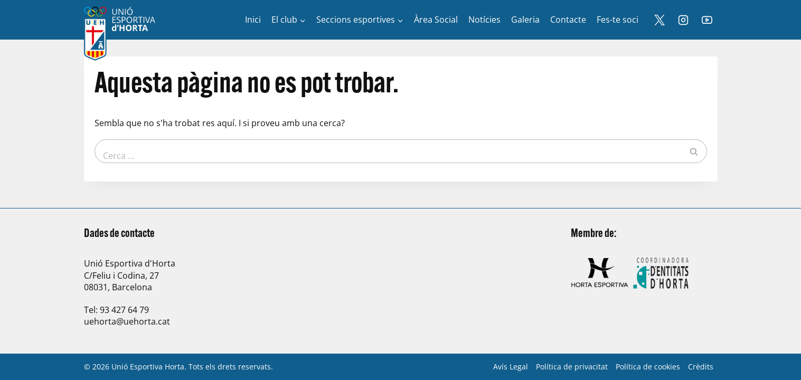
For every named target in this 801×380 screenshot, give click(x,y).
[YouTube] (707, 20)
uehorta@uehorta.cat (127, 321)
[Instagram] (683, 20)
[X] (659, 20)
